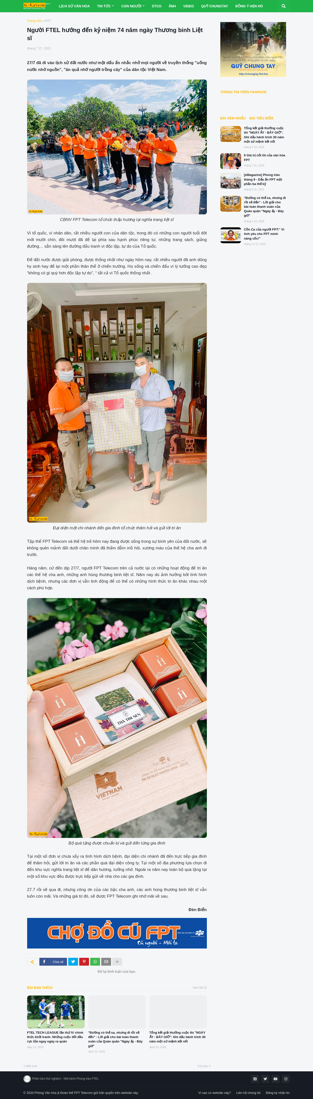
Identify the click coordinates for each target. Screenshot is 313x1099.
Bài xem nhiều (233, 118)
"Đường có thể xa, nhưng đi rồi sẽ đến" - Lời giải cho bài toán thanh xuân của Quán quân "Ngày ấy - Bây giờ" (115, 1039)
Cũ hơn (203, 1066)
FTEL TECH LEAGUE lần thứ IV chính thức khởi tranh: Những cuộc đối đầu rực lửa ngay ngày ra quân (55, 1037)
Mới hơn (32, 1066)
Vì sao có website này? (214, 1093)
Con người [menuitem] (131, 6)
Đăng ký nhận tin (278, 1093)
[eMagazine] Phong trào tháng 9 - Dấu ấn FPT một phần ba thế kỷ (263, 179)
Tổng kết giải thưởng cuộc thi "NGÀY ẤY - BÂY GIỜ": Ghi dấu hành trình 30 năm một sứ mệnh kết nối (177, 1037)
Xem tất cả (199, 987)
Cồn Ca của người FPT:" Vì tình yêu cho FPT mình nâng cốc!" (264, 234)
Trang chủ (34, 21)
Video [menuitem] (188, 6)
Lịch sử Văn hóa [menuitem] (74, 6)
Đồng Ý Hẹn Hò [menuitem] (249, 6)
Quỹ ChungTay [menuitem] (214, 6)
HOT (47, 21)
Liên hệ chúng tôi (248, 1093)
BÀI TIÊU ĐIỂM (261, 118)
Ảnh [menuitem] (172, 6)
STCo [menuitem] (156, 6)
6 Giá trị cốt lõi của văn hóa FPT (264, 157)
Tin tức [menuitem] (104, 6)
